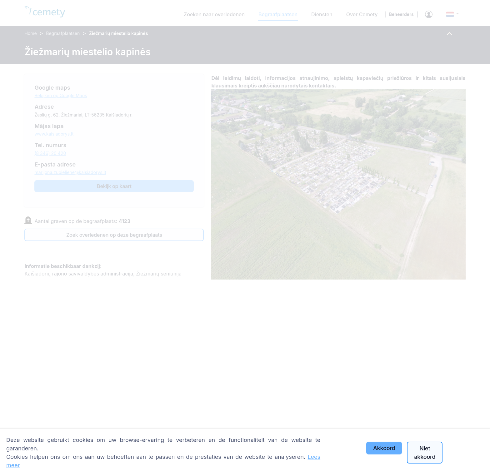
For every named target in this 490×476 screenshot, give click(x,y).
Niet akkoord (424, 452)
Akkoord (384, 448)
